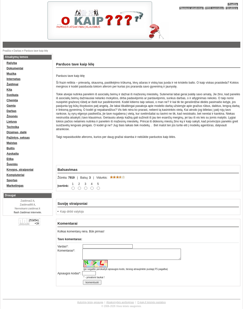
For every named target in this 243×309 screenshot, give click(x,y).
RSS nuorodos (214, 8)
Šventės (12, 164)
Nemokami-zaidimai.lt (27, 208)
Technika (13, 127)
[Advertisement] (112, 57)
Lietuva (12, 121)
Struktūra (232, 8)
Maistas (12, 143)
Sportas (12, 180)
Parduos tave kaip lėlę (36, 50)
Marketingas (15, 185)
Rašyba (12, 63)
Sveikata (12, 95)
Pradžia (232, 4)
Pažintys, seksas (18, 137)
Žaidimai (12, 84)
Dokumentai (15, 68)
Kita (9, 89)
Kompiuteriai (15, 175)
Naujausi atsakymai (191, 8)
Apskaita (13, 153)
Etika (10, 159)
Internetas (13, 79)
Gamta (11, 105)
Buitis (11, 148)
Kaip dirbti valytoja (72, 211)
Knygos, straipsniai (20, 169)
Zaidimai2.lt (27, 200)
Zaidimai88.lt (27, 204)
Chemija (12, 100)
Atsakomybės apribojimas (120, 302)
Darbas (17, 50)
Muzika (11, 73)
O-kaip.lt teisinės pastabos (151, 302)
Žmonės (12, 116)
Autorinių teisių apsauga (90, 302)
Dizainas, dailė (17, 132)
